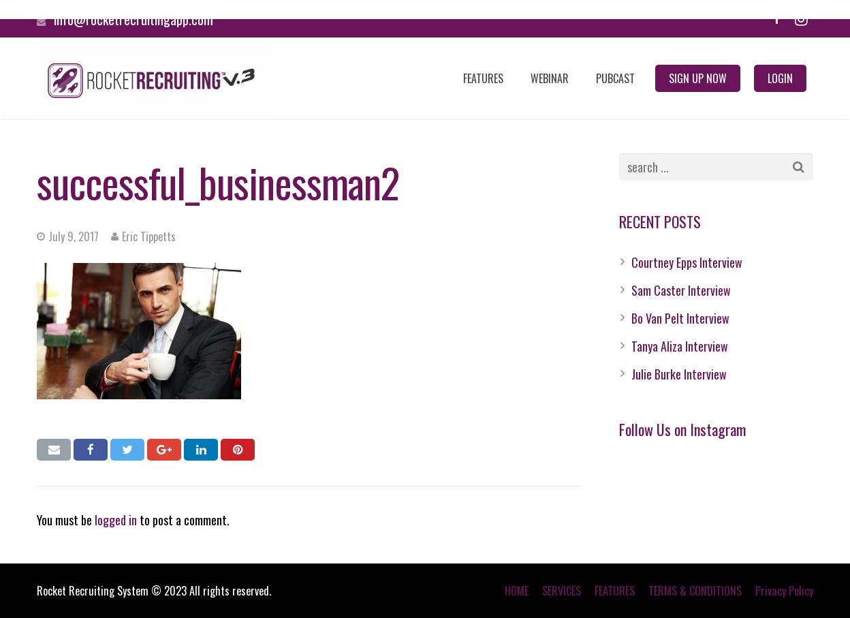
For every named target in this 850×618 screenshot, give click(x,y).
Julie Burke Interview (679, 374)
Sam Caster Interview (681, 290)
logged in (116, 520)
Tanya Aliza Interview (679, 346)
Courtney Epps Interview (686, 262)
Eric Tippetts (149, 236)
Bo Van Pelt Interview (680, 318)
